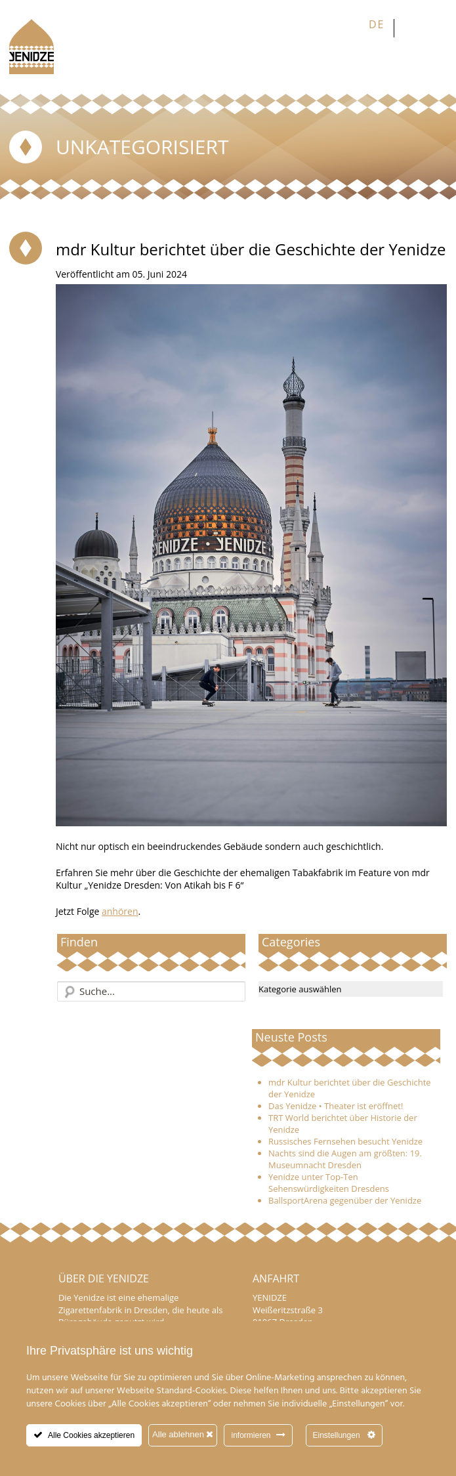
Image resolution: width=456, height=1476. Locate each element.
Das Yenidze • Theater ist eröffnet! (335, 1106)
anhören (120, 911)
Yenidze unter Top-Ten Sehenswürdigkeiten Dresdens (328, 1182)
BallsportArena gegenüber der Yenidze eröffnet (344, 1206)
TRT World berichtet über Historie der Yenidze (342, 1123)
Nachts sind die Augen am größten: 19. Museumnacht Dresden (345, 1159)
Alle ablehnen (182, 1434)
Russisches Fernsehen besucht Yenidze (345, 1141)
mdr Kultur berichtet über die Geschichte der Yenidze (349, 1088)
